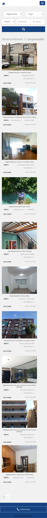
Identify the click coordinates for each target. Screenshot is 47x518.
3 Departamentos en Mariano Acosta (19, 72)
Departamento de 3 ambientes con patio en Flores (19, 340)
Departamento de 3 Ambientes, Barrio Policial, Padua (19, 117)
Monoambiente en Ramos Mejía (19, 296)
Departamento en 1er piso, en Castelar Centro (19, 162)
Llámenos (23, 509)
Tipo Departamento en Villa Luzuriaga (19, 251)
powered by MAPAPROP (23, 516)
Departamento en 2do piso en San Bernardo (19, 474)
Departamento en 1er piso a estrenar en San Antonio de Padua (19, 386)
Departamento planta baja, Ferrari (19, 206)
